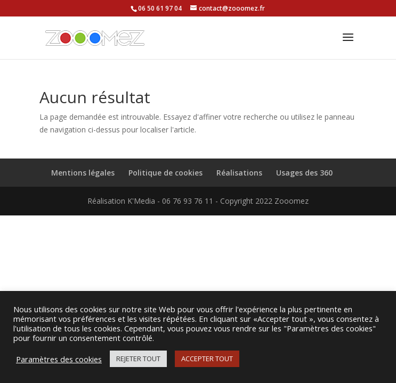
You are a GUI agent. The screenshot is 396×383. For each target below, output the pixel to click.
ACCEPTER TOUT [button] (207, 358)
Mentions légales (83, 173)
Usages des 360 (304, 173)
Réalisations (239, 173)
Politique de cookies (165, 173)
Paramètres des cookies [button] (59, 359)
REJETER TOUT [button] (138, 358)
